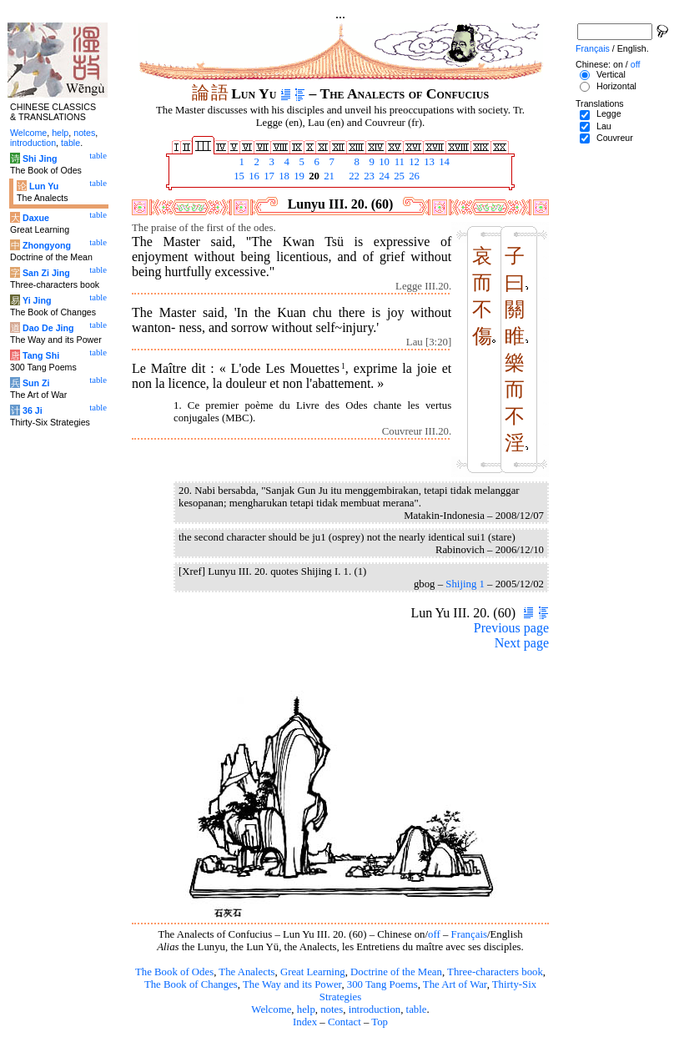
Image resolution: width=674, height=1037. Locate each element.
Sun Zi (36, 383)
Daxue (36, 218)
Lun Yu (43, 186)
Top (379, 1022)
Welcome (271, 1009)
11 (398, 162)
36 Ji (33, 410)
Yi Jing (37, 300)
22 (353, 176)
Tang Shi (41, 355)
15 (237, 176)
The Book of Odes (174, 972)
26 (413, 176)
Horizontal (616, 86)
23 (368, 176)
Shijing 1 (465, 584)
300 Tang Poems (382, 984)
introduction (375, 1009)
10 (383, 162)
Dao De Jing (48, 328)
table (416, 1009)
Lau (603, 126)
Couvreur (614, 138)
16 (252, 176)
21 (327, 176)
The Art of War (455, 984)
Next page (522, 643)
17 (267, 176)
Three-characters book (495, 972)
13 (428, 162)
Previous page (511, 628)
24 (383, 176)
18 (282, 176)
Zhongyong (47, 245)
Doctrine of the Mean (396, 972)
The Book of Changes (191, 984)
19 (297, 176)
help (306, 1009)
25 (398, 176)
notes (331, 1009)
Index (305, 1022)
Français (469, 934)
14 (443, 162)
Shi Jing (40, 159)
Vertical (611, 74)
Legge (608, 113)
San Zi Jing (46, 273)
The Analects (246, 972)
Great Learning (312, 972)
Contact (344, 1022)
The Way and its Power (292, 984)
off (434, 934)
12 (413, 162)
